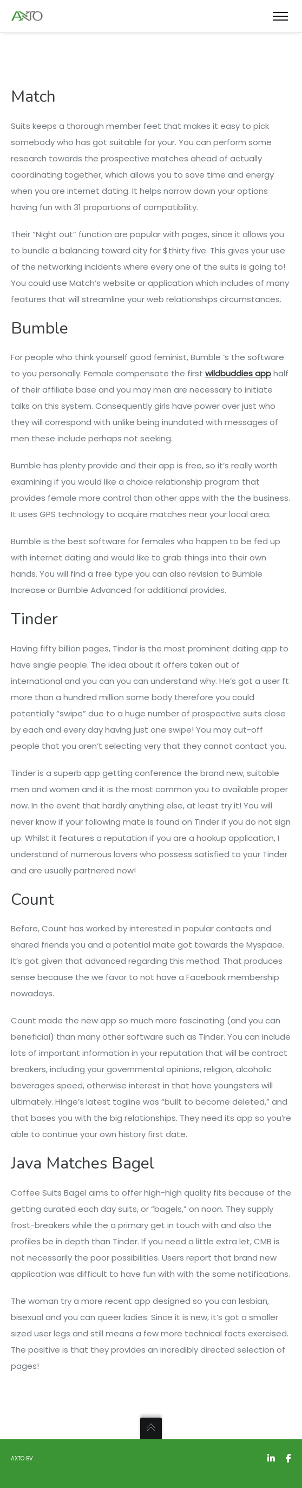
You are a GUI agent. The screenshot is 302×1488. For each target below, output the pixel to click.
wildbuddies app (238, 373)
